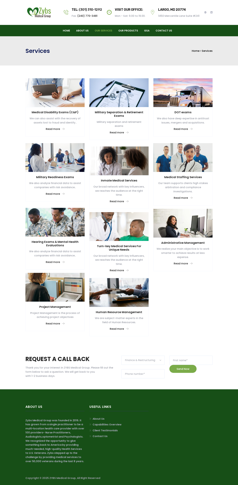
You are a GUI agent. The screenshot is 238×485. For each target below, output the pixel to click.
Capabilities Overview (107, 424)
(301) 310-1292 (90, 10)
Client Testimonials (105, 430)
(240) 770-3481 (87, 16)
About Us (82, 30)
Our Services (103, 30)
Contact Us (100, 436)
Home (66, 30)
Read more (55, 129)
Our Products (128, 30)
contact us (164, 30)
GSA (147, 30)
